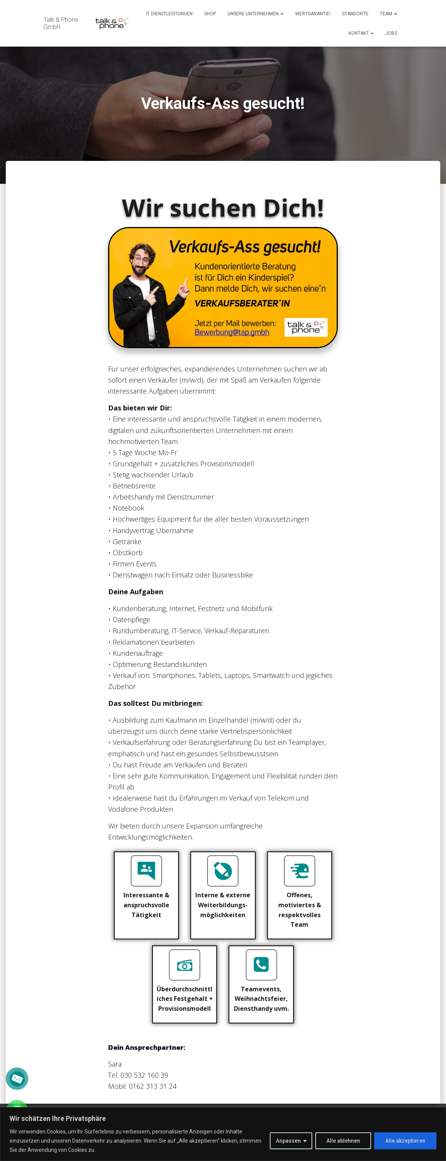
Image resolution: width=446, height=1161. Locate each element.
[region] (223, 1134)
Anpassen (288, 1141)
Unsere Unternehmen (255, 13)
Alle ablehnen (343, 1141)
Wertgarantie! (313, 13)
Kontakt (361, 33)
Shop (210, 13)
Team (388, 13)
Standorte (355, 13)
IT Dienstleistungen (169, 13)
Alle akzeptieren (405, 1141)
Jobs (391, 33)
